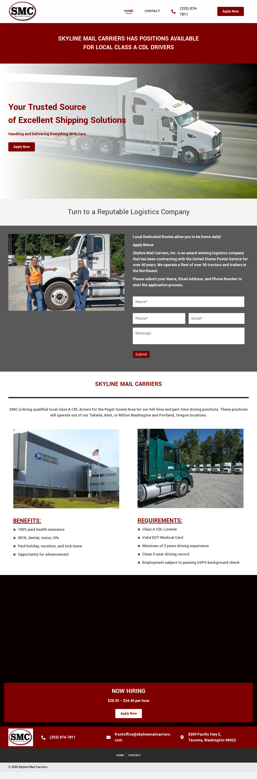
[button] (230, 11)
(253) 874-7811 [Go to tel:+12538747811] (63, 737)
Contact (134, 755)
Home (120, 755)
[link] (128, 11)
